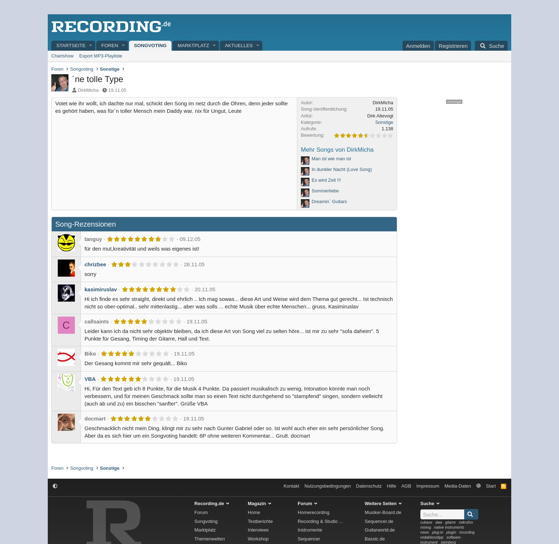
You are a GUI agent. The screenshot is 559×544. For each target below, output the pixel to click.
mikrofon (466, 522)
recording (467, 532)
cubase (426, 522)
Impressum (427, 486)
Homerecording (313, 512)
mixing (425, 527)
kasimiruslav (100, 289)
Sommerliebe (325, 190)
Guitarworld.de (380, 530)
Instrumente (310, 530)
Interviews (258, 530)
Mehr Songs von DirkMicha (337, 149)
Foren (109, 45)
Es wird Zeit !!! (326, 180)
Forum (201, 512)
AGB (406, 486)
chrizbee (95, 264)
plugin (451, 532)
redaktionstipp (431, 537)
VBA (90, 379)
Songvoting (150, 45)
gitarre (450, 522)
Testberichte (260, 521)
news (424, 532)
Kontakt (291, 486)
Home (254, 512)
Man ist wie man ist (331, 158)
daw (438, 522)
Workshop (258, 539)
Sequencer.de (379, 521)
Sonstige (384, 122)
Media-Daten (458, 486)
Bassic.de (375, 539)
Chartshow (62, 56)
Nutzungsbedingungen (327, 486)
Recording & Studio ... (320, 521)
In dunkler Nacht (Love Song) (342, 169)
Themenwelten (209, 539)
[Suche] (491, 46)
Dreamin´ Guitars (329, 201)
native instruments (449, 527)
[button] (91, 46)
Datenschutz (369, 486)
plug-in (437, 532)
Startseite (71, 45)
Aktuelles (239, 45)
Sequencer (309, 539)
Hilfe (391, 486)
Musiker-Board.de (383, 512)
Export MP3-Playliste (100, 56)
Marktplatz (193, 45)
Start (491, 486)
